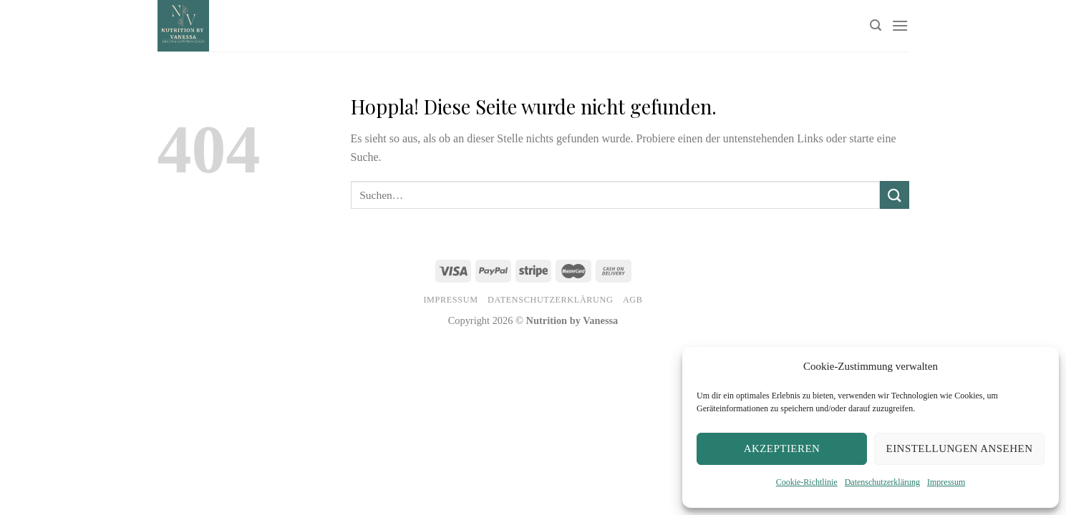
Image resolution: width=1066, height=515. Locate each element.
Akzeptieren (782, 448)
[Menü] (899, 25)
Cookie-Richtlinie (807, 482)
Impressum (946, 482)
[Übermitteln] (894, 195)
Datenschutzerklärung (882, 482)
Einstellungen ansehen (959, 448)
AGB (633, 300)
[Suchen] (875, 25)
